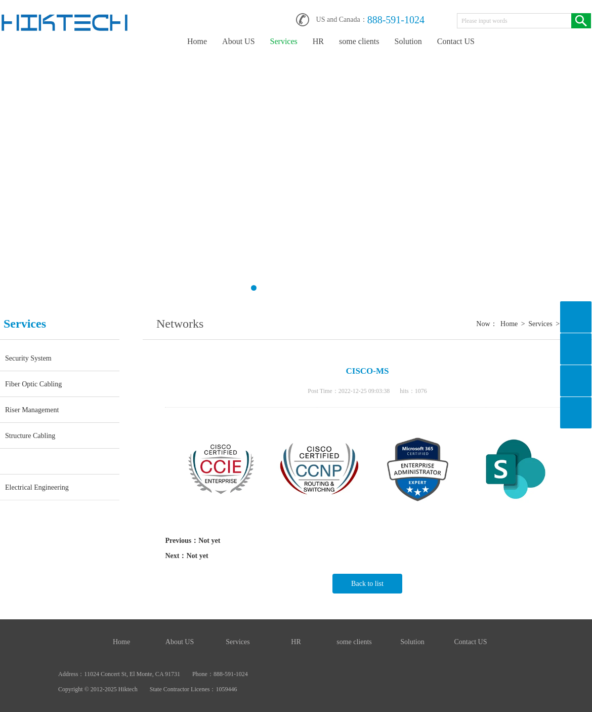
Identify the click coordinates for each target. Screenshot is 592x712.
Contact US (456, 41)
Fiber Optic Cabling (33, 384)
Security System (28, 358)
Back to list (367, 583)
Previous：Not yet (192, 540)
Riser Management (32, 410)
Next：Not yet (186, 556)
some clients (359, 41)
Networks (30, 461)
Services (284, 41)
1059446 (226, 689)
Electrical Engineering (37, 487)
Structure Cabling (30, 435)
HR (318, 41)
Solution (408, 41)
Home (197, 41)
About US (238, 41)
